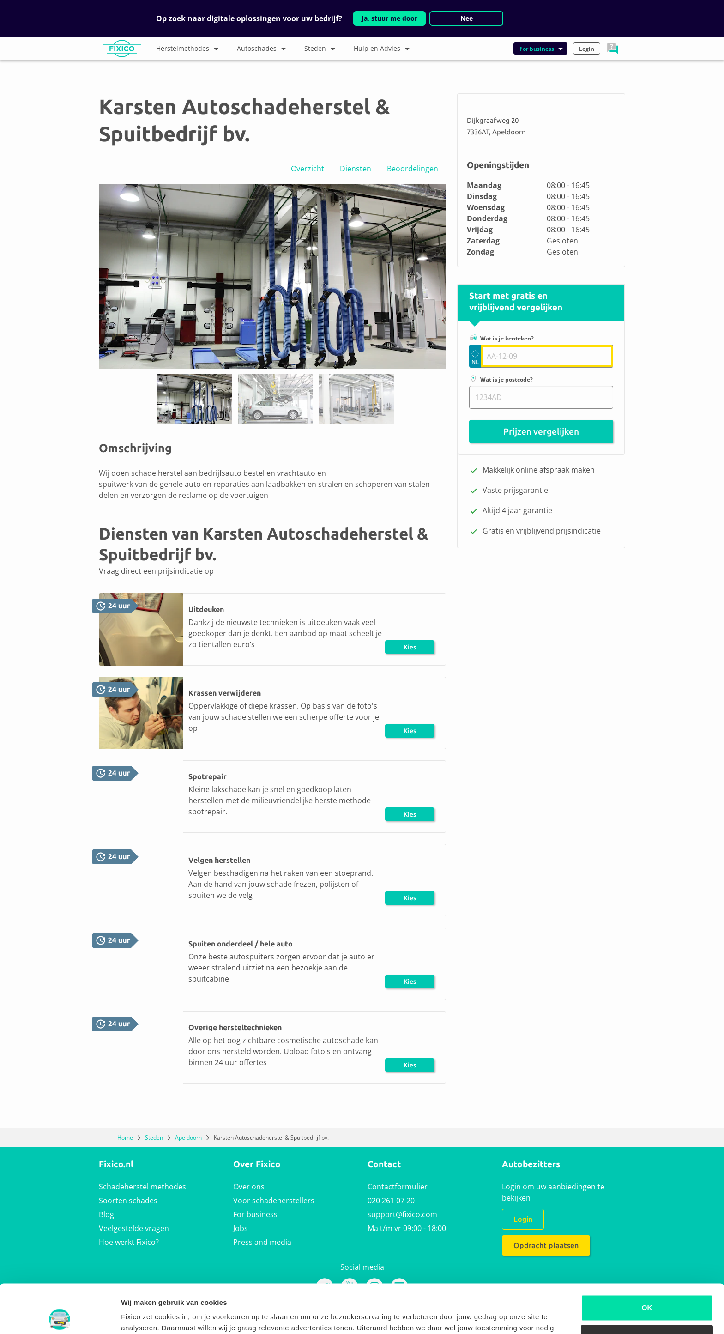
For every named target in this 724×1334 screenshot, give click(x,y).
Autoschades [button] (263, 49)
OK (647, 1259)
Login (522, 1219)
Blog (106, 1214)
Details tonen (143, 1316)
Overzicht (307, 169)
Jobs (240, 1228)
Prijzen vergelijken (541, 431)
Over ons (249, 1187)
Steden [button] (322, 49)
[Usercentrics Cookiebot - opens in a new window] (59, 1316)
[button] (613, 48)
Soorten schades (128, 1200)
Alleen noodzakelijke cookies (647, 1289)
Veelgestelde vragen (134, 1228)
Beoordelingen (412, 169)
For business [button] (541, 49)
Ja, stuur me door (389, 18)
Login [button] (586, 49)
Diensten (355, 169)
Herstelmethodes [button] (189, 49)
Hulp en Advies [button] (384, 49)
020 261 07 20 (391, 1200)
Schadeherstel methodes (142, 1187)
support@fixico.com (402, 1214)
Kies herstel (410, 648)
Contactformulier (398, 1187)
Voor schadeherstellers (273, 1200)
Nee (466, 18)
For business (255, 1214)
